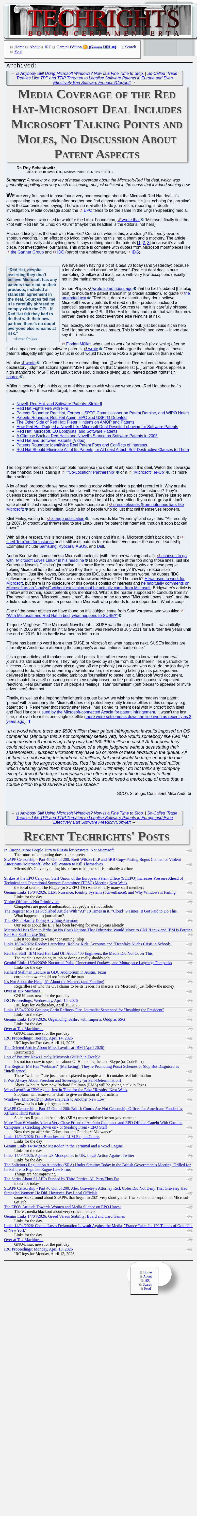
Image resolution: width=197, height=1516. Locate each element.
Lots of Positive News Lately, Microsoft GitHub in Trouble (52, 1058)
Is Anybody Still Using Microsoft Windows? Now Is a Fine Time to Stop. (80, 75)
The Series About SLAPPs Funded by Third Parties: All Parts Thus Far (61, 1180)
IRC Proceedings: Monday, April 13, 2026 (38, 1250)
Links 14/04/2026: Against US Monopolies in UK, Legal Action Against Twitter (69, 1157)
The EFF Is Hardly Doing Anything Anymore (41, 922)
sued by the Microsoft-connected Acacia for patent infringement (98, 713)
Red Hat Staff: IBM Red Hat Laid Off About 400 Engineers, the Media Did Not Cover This (78, 954)
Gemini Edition (69, 47)
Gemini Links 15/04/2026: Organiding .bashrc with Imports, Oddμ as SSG (64, 1020)
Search (130, 47)
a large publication (67, 520)
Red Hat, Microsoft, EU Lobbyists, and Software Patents (67, 432)
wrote (93, 350)
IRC (48, 47)
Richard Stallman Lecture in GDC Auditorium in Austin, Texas (55, 973)
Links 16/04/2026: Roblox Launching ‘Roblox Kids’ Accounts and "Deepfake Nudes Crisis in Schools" (88, 945)
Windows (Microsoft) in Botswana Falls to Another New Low (54, 1100)
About (34, 47)
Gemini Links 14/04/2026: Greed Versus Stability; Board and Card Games (64, 1217)
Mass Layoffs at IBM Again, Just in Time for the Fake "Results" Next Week (65, 1091)
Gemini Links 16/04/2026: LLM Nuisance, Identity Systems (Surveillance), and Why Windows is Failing (89, 893)
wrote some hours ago (112, 290)
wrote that (131, 221)
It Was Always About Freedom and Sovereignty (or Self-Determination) (62, 1081)
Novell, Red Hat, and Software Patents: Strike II (59, 405)
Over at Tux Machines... (23, 992)
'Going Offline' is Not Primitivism (31, 903)
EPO (88, 211)
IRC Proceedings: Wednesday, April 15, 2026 (41, 1002)
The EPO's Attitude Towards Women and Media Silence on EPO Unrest (62, 1208)
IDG (135, 253)
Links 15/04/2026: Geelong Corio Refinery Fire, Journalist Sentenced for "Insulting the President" (84, 1011)
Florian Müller (78, 345)
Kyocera (66, 547)
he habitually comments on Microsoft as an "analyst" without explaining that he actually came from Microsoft (97, 586)
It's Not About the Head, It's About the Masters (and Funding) (54, 983)
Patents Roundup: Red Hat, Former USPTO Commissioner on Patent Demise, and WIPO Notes (103, 414)
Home (19, 47)
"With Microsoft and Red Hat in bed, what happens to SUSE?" (62, 617)
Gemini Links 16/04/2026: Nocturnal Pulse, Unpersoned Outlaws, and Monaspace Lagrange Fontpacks (88, 964)
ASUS (81, 547)
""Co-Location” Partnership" (90, 473)
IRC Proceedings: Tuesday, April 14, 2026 (38, 1039)
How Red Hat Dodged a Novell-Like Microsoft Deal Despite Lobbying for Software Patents (97, 428)
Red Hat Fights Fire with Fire (42, 410)
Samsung (48, 547)
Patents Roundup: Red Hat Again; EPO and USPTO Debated (72, 419)
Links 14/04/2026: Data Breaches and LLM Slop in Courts (52, 1138)
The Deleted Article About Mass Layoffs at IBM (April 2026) (54, 1049)
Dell (100, 547)
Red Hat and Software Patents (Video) (51, 442)
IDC (60, 253)
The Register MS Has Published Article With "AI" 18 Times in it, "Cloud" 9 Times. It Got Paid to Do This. (91, 912)
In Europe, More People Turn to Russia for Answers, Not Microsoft (59, 851)
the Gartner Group (27, 253)
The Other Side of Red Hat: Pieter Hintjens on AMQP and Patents (76, 423)
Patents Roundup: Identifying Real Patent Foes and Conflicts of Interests (82, 446)
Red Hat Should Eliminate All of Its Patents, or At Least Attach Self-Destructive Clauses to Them (103, 451)
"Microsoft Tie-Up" (149, 473)
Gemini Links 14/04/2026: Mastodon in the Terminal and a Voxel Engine (63, 1147)
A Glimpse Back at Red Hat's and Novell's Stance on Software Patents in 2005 (87, 437)
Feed (18, 51)
